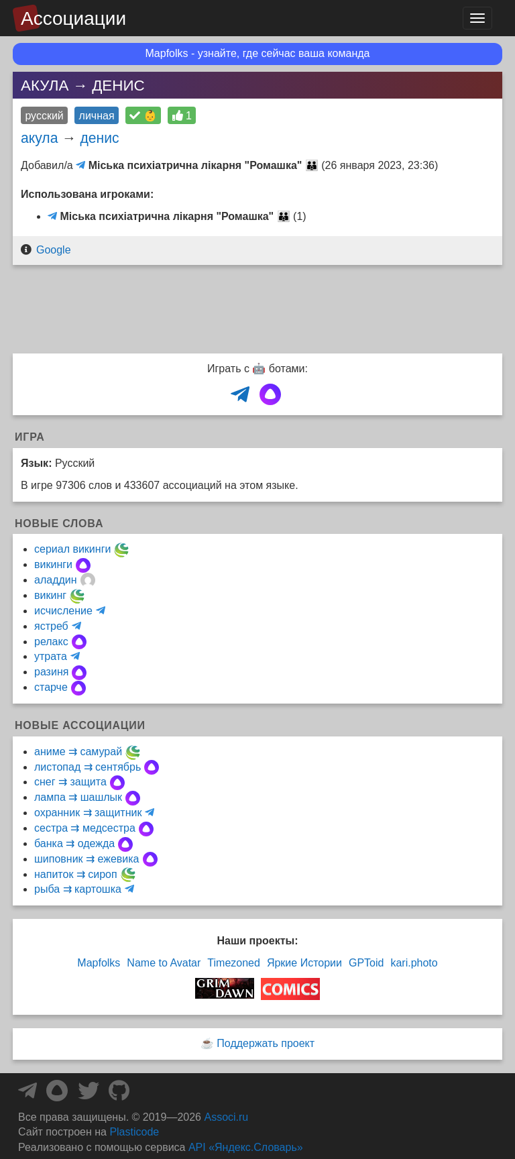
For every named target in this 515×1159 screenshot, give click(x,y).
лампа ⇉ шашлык (78, 797)
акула (39, 138)
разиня (51, 671)
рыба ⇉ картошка (77, 889)
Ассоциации (73, 18)
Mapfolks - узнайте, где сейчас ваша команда (258, 53)
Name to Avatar (164, 963)
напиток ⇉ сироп (75, 874)
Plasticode (134, 1132)
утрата (50, 656)
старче (51, 687)
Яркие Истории (304, 963)
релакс (51, 641)
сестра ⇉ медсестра (84, 828)
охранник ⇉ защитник (87, 812)
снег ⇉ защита (70, 781)
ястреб (51, 626)
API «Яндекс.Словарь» (245, 1147)
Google (53, 250)
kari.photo (413, 963)
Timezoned (233, 963)
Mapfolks (98, 963)
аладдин (55, 580)
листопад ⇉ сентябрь (87, 767)
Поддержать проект (265, 1043)
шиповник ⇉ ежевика (86, 859)
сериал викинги (72, 549)
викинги (53, 564)
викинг (50, 595)
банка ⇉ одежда (74, 843)
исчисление (63, 610)
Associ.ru (226, 1117)
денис (99, 138)
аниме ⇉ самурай (78, 751)
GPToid (366, 963)
